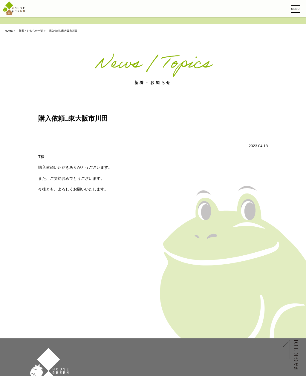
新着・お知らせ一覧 (31, 30)
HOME (9, 30)
